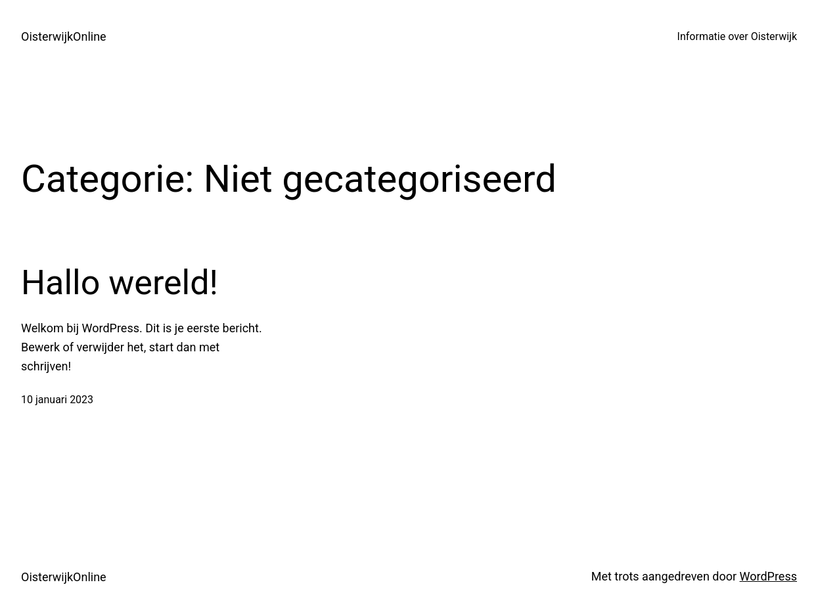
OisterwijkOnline (63, 36)
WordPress (768, 576)
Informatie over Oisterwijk (737, 36)
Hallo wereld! (119, 283)
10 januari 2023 (57, 399)
